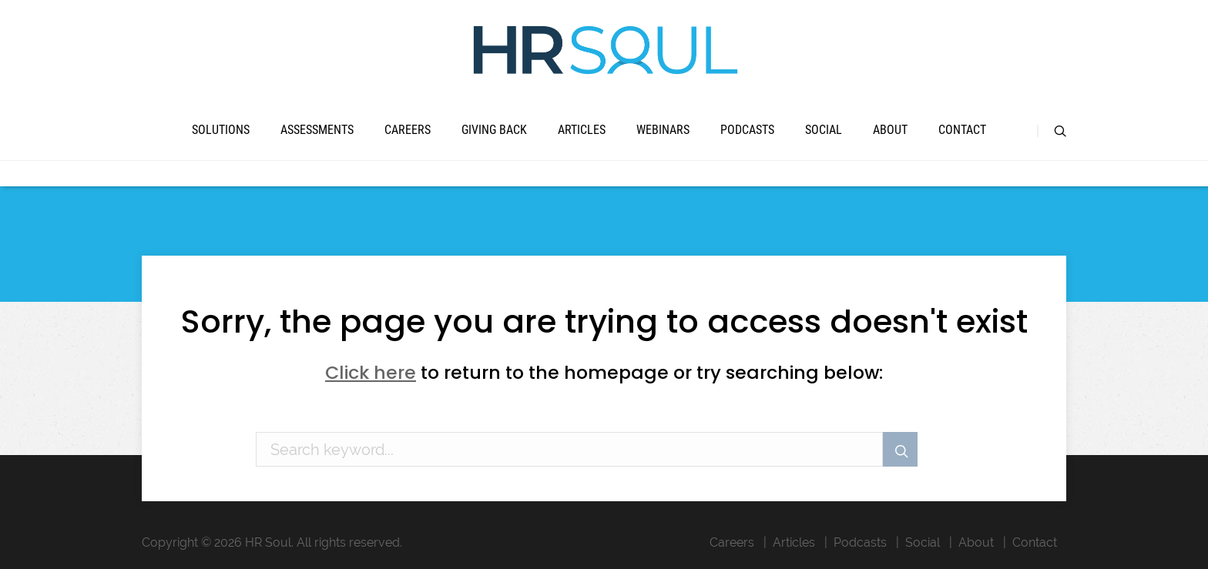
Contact (962, 129)
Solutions (221, 129)
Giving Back (494, 129)
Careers (407, 129)
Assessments (317, 129)
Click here (370, 372)
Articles (582, 129)
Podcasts (747, 129)
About (890, 129)
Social (823, 129)
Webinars (663, 129)
